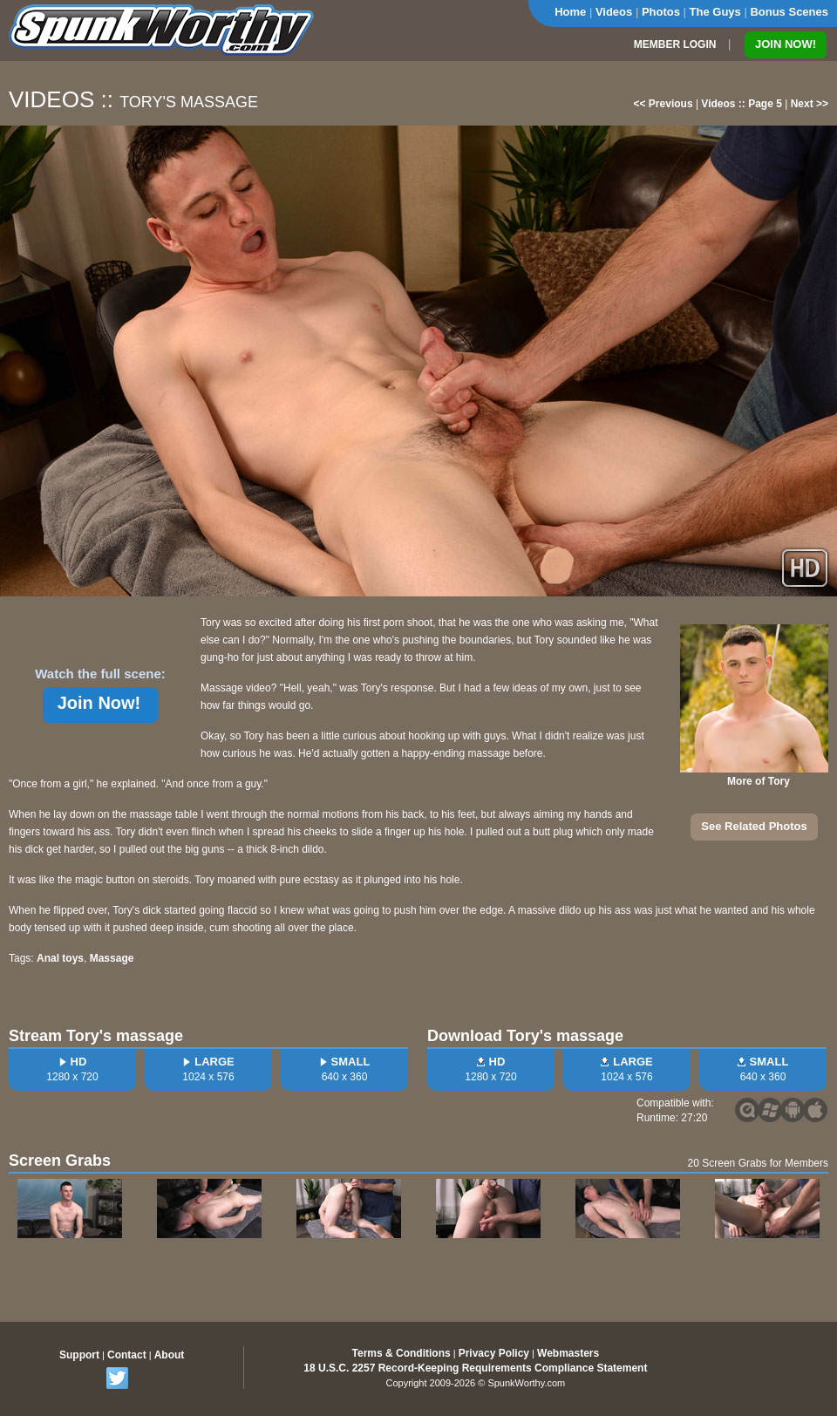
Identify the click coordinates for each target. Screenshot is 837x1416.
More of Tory (758, 781)
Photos (661, 11)
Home (570, 11)
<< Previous (663, 104)
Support (79, 1355)
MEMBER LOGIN (675, 44)
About (169, 1355)
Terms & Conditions (401, 1353)
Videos (613, 11)
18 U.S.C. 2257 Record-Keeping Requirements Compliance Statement (475, 1368)
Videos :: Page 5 (741, 104)
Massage (112, 958)
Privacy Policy (494, 1353)
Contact (126, 1355)
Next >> (809, 104)
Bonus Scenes (789, 11)
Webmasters (568, 1353)
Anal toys (60, 958)
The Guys (715, 11)
